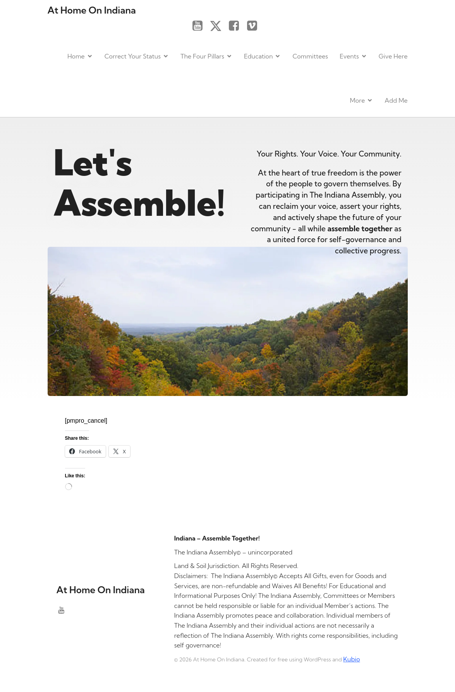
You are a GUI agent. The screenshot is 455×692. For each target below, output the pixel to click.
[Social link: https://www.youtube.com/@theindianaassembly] (200, 25)
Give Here (393, 56)
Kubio (351, 658)
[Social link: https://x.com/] (218, 25)
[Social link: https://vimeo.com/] (255, 25)
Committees (310, 56)
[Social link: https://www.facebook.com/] (237, 25)
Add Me (396, 100)
